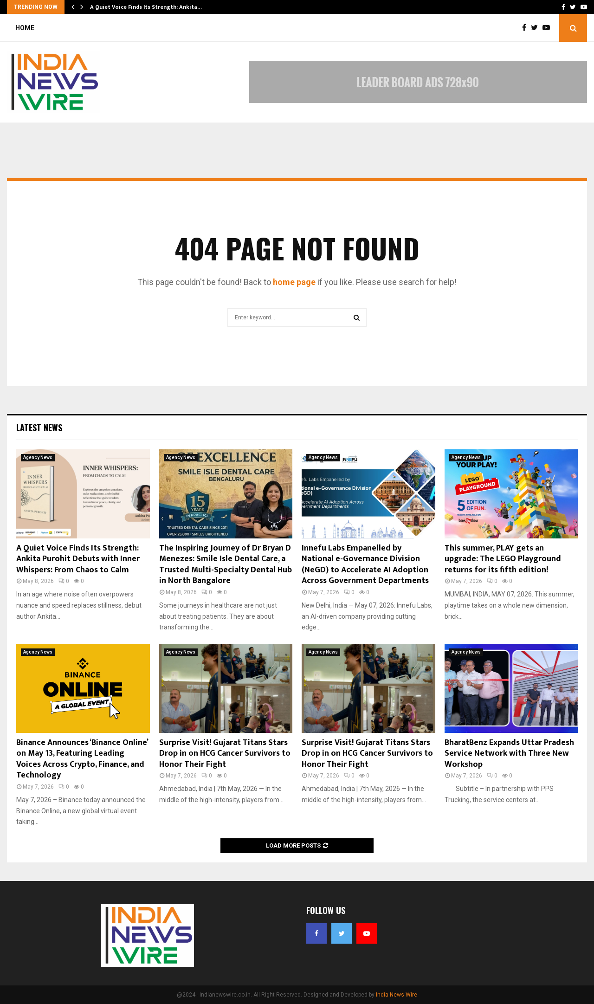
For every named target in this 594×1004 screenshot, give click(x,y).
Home (24, 28)
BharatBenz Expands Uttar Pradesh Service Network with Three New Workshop (509, 753)
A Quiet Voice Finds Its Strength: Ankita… (146, 7)
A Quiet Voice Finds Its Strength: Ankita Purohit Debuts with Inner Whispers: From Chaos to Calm (78, 559)
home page (294, 282)
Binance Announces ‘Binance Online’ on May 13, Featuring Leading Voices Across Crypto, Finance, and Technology (82, 759)
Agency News (37, 457)
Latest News (39, 427)
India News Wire (396, 994)
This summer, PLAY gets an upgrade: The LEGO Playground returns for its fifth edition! (503, 559)
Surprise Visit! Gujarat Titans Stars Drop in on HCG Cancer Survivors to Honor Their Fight (225, 753)
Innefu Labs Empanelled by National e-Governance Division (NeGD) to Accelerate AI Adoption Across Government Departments (365, 564)
